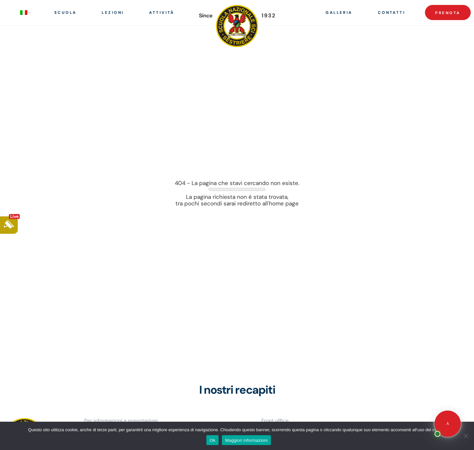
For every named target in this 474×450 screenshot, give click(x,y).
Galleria (339, 12)
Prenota (447, 13)
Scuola (65, 12)
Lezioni (113, 12)
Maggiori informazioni (246, 440)
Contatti (392, 12)
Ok (212, 440)
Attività (161, 12)
